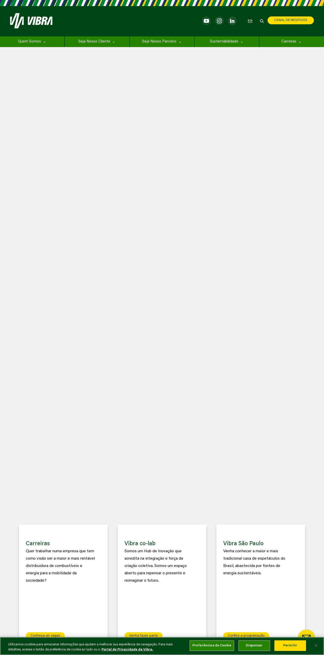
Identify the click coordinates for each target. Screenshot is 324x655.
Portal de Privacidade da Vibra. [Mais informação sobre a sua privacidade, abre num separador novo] (127, 649)
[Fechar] (315, 645)
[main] (162, 646)
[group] (63, 585)
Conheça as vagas (45, 636)
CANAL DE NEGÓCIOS (290, 20)
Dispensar (254, 645)
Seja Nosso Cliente (94, 42)
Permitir (290, 645)
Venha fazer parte (143, 636)
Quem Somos (29, 42)
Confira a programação (246, 636)
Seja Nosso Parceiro (159, 42)
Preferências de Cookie (211, 645)
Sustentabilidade (224, 42)
